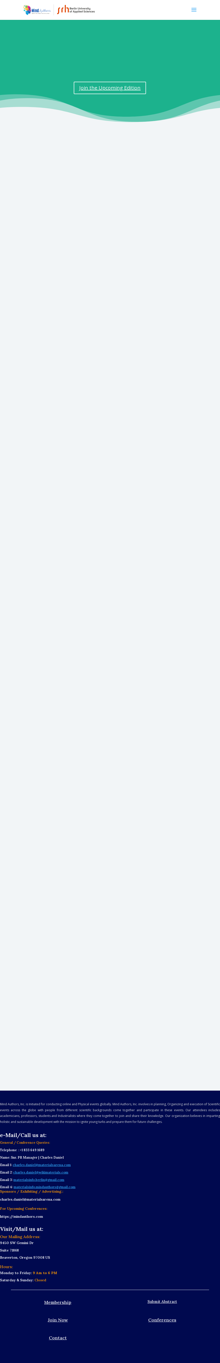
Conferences (162, 1320)
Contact (58, 1338)
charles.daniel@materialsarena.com (42, 1165)
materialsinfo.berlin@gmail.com (38, 1180)
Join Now (58, 1320)
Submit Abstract (162, 1301)
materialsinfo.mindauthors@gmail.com (44, 1187)
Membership (57, 1302)
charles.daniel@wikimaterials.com (40, 1172)
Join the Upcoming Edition (110, 87)
